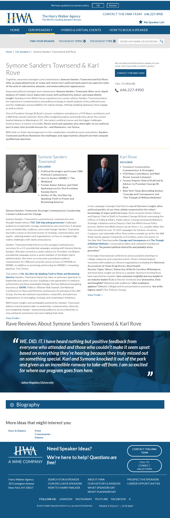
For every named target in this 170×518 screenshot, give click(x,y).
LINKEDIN (65, 499)
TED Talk (47, 222)
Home (9, 51)
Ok (98, 5)
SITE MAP (127, 506)
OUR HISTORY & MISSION (104, 483)
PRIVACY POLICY (109, 506)
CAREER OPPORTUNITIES (143, 483)
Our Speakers (22, 51)
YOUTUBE (101, 499)
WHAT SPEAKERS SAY (101, 487)
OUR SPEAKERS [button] (39, 30)
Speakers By (72, 41)
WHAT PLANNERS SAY (102, 491)
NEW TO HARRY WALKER (64, 487)
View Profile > (13, 318)
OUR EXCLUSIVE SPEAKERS (65, 483)
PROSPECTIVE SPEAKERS (143, 479)
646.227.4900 (153, 14)
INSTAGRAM (83, 499)
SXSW (22, 287)
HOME (15, 30)
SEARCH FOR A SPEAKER (63, 479)
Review (113, 5)
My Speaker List (151, 22)
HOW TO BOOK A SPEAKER (128, 30)
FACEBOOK (118, 499)
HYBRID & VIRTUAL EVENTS (81, 30)
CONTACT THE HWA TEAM (122, 14)
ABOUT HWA (96, 479)
